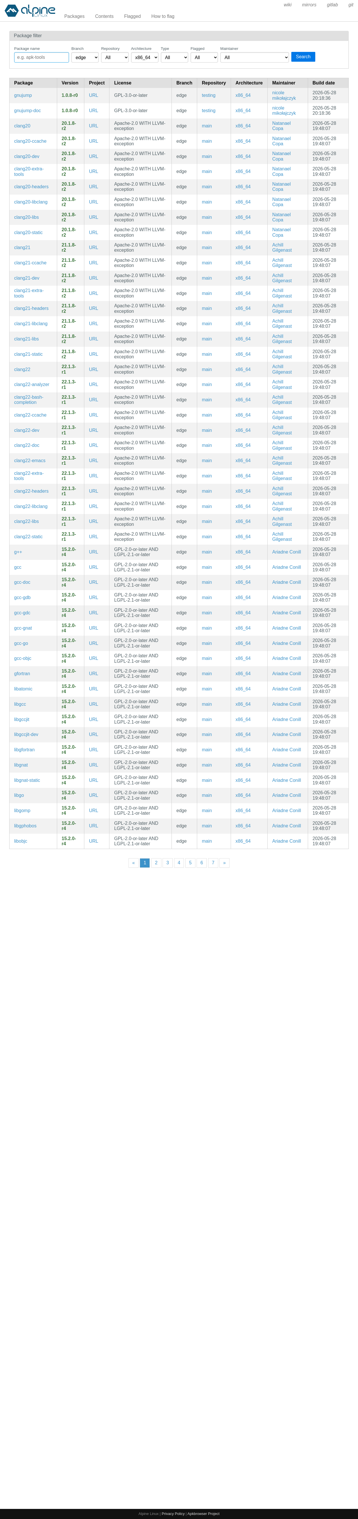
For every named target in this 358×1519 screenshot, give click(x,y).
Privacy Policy (173, 1514)
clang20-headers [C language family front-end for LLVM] (31, 186)
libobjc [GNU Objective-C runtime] (20, 841)
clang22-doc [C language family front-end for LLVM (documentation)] (26, 445)
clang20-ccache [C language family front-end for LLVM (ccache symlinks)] (30, 141)
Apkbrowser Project (203, 1514)
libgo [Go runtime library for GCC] (19, 795)
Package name (27, 48)
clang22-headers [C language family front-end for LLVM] (31, 491)
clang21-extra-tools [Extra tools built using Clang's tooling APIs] (29, 293)
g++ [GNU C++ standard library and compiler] (18, 551)
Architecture (141, 48)
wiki (288, 4)
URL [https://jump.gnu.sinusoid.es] (93, 95)
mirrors (309, 4)
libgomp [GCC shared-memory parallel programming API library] (22, 810)
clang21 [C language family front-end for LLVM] (22, 247)
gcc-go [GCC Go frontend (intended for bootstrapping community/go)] (21, 643)
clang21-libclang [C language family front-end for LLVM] (31, 323)
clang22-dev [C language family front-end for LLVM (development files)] (26, 430)
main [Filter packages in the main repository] (207, 125)
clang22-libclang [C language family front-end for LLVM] (31, 506)
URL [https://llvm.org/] (93, 125)
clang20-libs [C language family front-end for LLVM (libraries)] (26, 217)
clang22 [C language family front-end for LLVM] (22, 369)
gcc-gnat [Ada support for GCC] (23, 628)
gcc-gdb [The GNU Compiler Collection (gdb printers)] (22, 597)
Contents (104, 16)
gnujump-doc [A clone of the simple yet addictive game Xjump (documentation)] (27, 110)
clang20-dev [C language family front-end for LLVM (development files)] (26, 156)
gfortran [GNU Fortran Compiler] (22, 673)
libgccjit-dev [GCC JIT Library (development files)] (26, 734)
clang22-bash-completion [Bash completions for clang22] (28, 400)
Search (303, 56)
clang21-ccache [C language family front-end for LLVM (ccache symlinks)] (30, 262)
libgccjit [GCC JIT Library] (21, 719)
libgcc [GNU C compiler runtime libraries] (20, 704)
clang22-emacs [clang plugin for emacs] (30, 460)
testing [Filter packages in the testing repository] (208, 95)
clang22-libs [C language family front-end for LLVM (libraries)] (26, 521)
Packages (74, 16)
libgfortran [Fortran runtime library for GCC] (24, 749)
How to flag (162, 16)
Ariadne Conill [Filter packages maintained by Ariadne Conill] (286, 551)
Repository (110, 48)
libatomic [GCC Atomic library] (23, 688)
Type (165, 48)
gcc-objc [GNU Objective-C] (22, 658)
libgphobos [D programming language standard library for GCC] (25, 825)
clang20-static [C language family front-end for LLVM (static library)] (28, 232)
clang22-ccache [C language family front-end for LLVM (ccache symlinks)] (30, 415)
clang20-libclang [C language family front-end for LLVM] (31, 201)
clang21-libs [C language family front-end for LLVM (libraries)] (26, 338)
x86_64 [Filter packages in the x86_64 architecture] (243, 95)
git (350, 4)
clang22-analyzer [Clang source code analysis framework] (31, 384)
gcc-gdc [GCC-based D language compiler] (22, 612)
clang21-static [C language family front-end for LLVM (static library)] (28, 354)
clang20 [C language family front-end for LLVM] (22, 125)
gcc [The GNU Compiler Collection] (17, 567)
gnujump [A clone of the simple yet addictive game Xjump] (23, 95)
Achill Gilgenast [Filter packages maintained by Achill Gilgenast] (282, 247)
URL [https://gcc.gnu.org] (93, 551)
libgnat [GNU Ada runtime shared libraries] (21, 765)
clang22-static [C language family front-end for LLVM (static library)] (28, 536)
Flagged (132, 16)
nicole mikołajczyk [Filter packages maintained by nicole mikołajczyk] (284, 95)
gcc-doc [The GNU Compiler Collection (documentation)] (22, 582)
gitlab (332, 4)
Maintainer (229, 48)
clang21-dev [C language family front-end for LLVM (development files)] (26, 278)
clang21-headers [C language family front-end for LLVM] (31, 308)
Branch (77, 48)
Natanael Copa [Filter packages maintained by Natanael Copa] (281, 126)
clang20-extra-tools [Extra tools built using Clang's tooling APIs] (29, 171)
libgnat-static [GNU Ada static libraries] (27, 780)
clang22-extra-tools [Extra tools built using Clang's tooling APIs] (29, 476)
